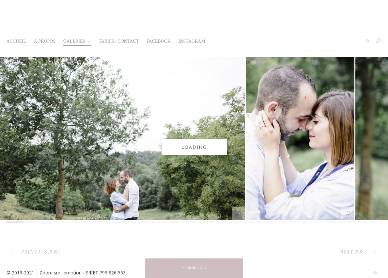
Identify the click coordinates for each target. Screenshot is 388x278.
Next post (353, 252)
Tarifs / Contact (119, 41)
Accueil (16, 41)
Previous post (41, 252)
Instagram (191, 41)
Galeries (77, 41)
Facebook (159, 41)
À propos (45, 41)
